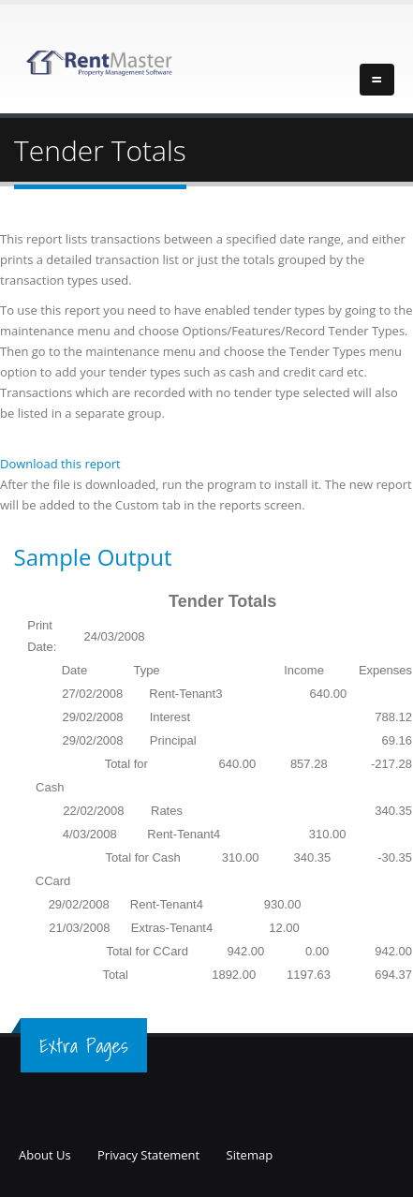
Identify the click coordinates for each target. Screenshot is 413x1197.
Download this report (60, 463)
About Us (45, 1154)
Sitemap (250, 1154)
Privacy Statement (148, 1154)
